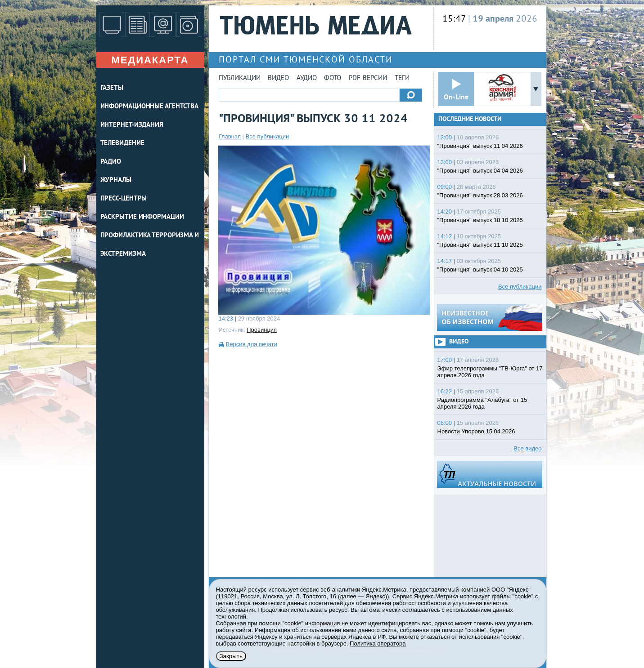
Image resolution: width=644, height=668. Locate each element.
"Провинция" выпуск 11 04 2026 (480, 146)
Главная (230, 136)
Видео (278, 78)
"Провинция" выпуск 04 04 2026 (480, 170)
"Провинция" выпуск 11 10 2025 (480, 244)
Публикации (240, 78)
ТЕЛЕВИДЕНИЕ (122, 143)
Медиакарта (150, 60)
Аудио (307, 78)
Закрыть (231, 656)
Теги (402, 78)
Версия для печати (251, 344)
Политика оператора (377, 643)
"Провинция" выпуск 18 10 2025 (480, 220)
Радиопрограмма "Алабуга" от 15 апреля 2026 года (482, 403)
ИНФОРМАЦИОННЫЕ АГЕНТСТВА (149, 106)
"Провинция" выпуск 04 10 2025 (480, 269)
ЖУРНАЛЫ (115, 180)
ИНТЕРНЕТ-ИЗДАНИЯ (131, 125)
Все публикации (267, 136)
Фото (332, 78)
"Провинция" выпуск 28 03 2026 (480, 195)
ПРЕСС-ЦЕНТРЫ (123, 199)
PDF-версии (368, 78)
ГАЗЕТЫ (111, 88)
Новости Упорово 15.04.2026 (476, 431)
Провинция (262, 329)
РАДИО (111, 162)
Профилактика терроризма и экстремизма (149, 245)
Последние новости (469, 119)
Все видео (527, 448)
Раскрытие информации (142, 217)
